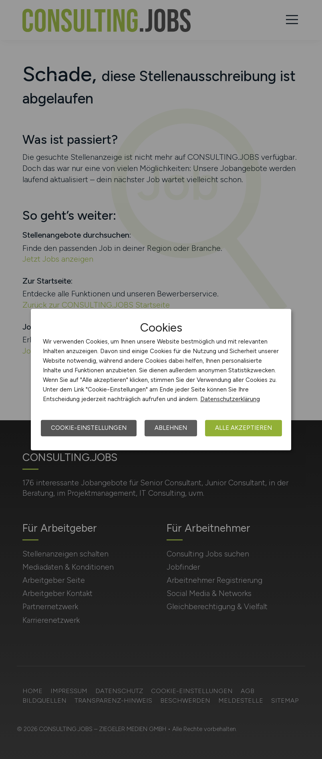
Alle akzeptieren (243, 427)
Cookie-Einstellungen (89, 427)
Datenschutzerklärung (230, 399)
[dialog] (161, 379)
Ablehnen (171, 427)
